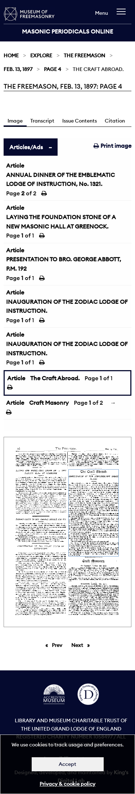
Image (15, 120)
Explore (41, 55)
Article (15, 165)
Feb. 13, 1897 (18, 69)
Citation (115, 120)
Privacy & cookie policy (67, 784)
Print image (112, 145)
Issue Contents (79, 120)
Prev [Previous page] (58, 644)
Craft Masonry (49, 402)
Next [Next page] (82, 644)
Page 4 (52, 69)
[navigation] (123, 15)
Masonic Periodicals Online (67, 31)
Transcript (42, 120)
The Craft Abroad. (55, 378)
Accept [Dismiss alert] (67, 764)
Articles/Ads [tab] (26, 147)
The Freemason (84, 55)
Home (11, 55)
